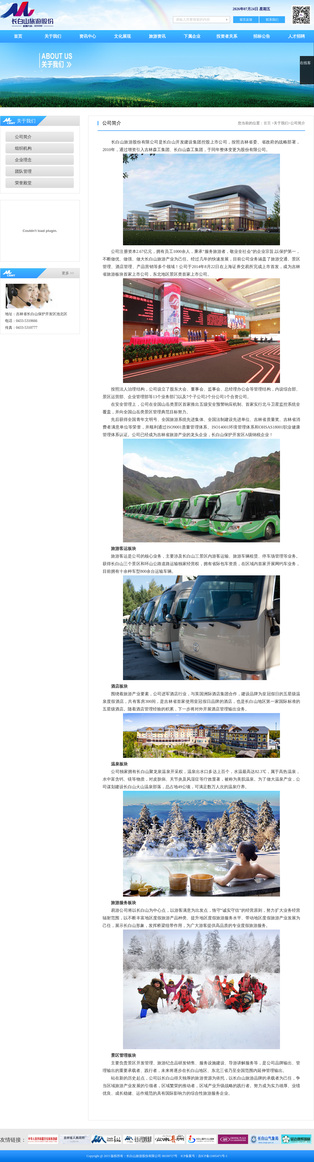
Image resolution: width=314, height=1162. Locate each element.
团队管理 (23, 171)
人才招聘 (296, 36)
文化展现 (122, 36)
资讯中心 (87, 36)
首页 (18, 36)
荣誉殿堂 (23, 183)
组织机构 (23, 148)
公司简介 (23, 137)
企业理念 (23, 160)
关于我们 (52, 36)
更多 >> (68, 273)
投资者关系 (226, 36)
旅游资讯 (157, 36)
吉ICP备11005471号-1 (212, 1156)
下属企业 (192, 36)
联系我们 (272, 19)
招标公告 (261, 36)
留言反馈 (246, 19)
